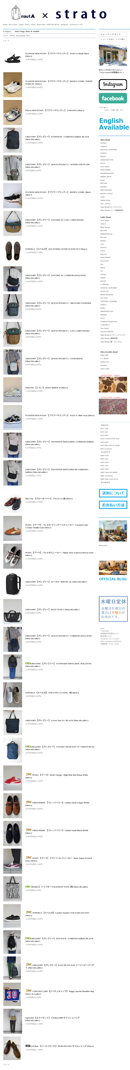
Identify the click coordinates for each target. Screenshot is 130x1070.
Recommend (20, 36)
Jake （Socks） (105, 203)
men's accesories (105, 449)
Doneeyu (103, 247)
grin (101, 264)
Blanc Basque (104, 227)
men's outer (103, 428)
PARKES (103, 315)
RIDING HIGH (105, 176)
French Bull (104, 261)
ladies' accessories (106, 476)
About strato (41, 24)
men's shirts (104, 435)
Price (28, 36)
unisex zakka (104, 369)
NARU (102, 308)
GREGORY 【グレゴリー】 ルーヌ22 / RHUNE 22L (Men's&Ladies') (56, 582)
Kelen (101, 180)
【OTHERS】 (105, 482)
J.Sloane (102, 274)
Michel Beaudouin (106, 294)
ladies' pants (104, 469)
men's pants (103, 442)
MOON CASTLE (106, 193)
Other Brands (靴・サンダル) (110, 342)
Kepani (102, 278)
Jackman (102, 143)
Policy (27, 24)
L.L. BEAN (104, 358)
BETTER (103, 183)
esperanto (103, 365)
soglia (101, 197)
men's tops (103, 432)
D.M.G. (102, 251)
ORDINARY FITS (106, 160)
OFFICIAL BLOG (53, 24)
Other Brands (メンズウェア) (110, 207)
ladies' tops (103, 459)
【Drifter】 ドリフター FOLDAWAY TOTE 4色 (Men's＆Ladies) (56, 887)
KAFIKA (103, 187)
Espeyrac (103, 254)
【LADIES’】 (105, 452)
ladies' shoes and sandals (108, 472)
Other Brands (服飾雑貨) (108, 338)
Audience (103, 146)
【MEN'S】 (104, 425)
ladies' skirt (103, 465)
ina (100, 271)
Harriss (102, 163)
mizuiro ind (103, 291)
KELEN (102, 281)
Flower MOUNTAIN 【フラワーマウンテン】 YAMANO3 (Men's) (54, 110)
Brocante (103, 237)
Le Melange (104, 284)
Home (5, 24)
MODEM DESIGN (106, 173)
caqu (101, 244)
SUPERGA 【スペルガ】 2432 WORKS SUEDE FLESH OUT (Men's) (56, 249)
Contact (21, 24)
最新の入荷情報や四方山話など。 (113, 58)
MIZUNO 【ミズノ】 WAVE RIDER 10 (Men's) (46, 387)
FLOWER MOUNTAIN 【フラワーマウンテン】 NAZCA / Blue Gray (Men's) (60, 415)
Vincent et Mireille (106, 331)
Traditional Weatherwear (108, 321)
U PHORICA (104, 325)
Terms (33, 24)
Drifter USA (104, 362)
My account (13, 24)
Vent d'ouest (104, 328)
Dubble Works (104, 200)
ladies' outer (104, 455)
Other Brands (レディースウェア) (112, 335)
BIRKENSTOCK (105, 234)
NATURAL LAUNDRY (108, 301)
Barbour (102, 156)
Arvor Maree (104, 166)
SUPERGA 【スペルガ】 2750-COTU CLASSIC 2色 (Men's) (52, 693)
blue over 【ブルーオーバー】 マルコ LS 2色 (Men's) (49, 498)
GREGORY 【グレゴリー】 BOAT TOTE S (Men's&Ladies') (52, 609)
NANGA (103, 153)
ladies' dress (104, 462)
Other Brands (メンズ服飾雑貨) (111, 210)
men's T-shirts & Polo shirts (109, 438)
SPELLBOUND (105, 190)
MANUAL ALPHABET (108, 150)
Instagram (64, 24)
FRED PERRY (105, 170)
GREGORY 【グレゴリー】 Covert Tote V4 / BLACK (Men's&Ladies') (56, 720)
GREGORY (104, 355)
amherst (102, 224)
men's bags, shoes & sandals (26, 31)
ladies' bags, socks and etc (108, 479)
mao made (103, 298)
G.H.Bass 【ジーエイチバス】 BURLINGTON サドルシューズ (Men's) (59, 1046)
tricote (102, 318)
